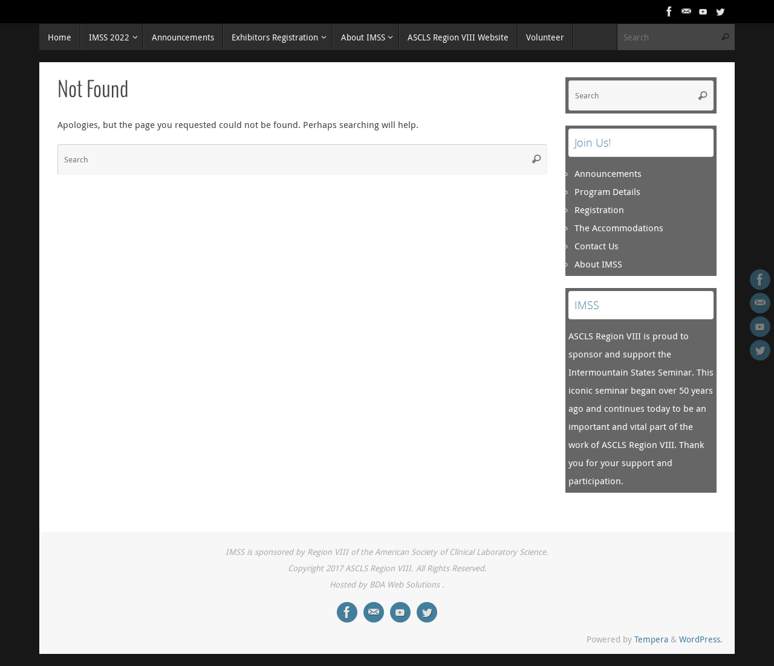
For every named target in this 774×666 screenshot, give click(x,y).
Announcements (608, 173)
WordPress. (701, 639)
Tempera (651, 639)
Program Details (607, 191)
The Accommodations (618, 228)
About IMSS (598, 264)
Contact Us (596, 246)
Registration (599, 209)
